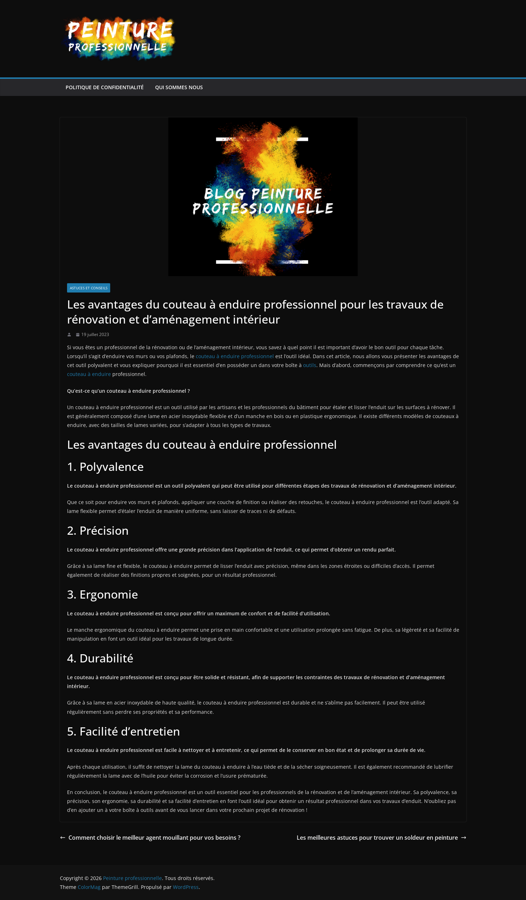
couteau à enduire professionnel (235, 356)
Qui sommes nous (179, 87)
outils (309, 365)
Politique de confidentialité (105, 87)
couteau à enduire (89, 374)
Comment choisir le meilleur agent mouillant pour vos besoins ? (150, 837)
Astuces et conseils (88, 287)
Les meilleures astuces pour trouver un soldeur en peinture (381, 837)
